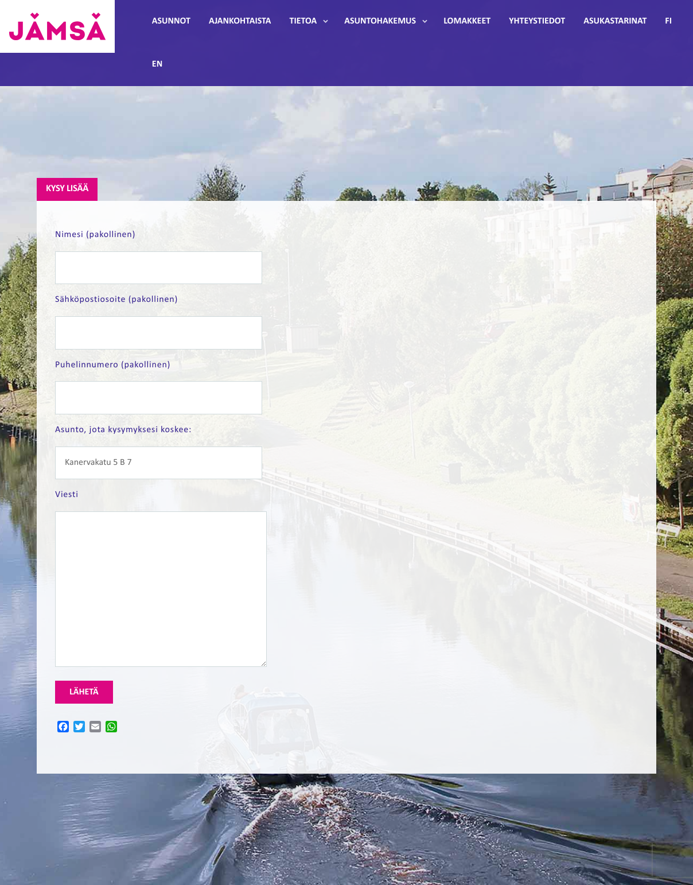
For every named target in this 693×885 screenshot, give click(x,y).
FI (668, 21)
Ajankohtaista (240, 21)
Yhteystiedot (537, 21)
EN (157, 64)
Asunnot (171, 21)
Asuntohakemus (380, 21)
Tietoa (303, 21)
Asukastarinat (615, 21)
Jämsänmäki (57, 26)
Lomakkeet (466, 21)
